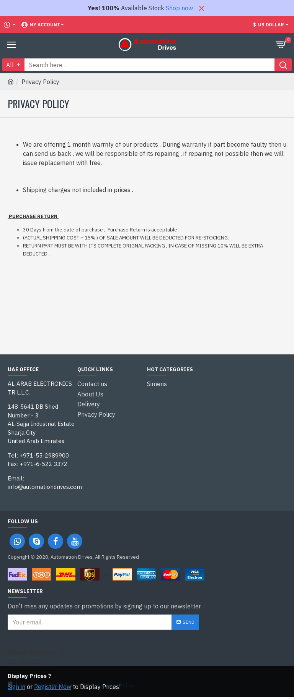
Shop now (179, 8)
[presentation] (118, 659)
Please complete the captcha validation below (31, 661)
